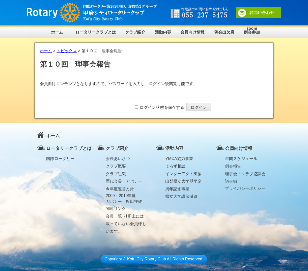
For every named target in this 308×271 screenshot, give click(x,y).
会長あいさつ (118, 158)
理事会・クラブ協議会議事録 (245, 175)
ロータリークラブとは (95, 32)
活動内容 (163, 32)
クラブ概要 (116, 166)
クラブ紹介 (135, 32)
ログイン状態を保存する (162, 107)
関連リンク (116, 208)
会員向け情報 (192, 32)
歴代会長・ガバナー (124, 181)
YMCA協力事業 (179, 158)
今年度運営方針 (120, 189)
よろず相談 (175, 166)
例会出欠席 (224, 32)
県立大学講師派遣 (181, 196)
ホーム (57, 32)
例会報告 (233, 166)
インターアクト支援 (183, 174)
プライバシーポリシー (245, 188)
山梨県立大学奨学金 (183, 181)
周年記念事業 (177, 189)
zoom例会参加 (252, 30)
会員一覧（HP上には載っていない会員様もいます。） (126, 217)
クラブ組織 (116, 174)
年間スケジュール (241, 158)
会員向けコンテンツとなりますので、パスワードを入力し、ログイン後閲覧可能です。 (118, 84)
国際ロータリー (60, 158)
